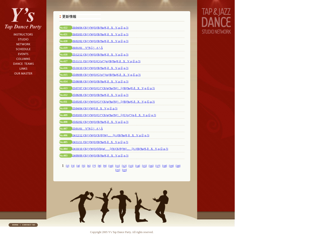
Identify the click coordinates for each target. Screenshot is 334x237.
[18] (164, 166)
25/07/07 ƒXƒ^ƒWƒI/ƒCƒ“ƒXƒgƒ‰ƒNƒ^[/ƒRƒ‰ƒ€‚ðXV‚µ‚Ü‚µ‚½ (113, 88)
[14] (137, 166)
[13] (131, 166)
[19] (171, 166)
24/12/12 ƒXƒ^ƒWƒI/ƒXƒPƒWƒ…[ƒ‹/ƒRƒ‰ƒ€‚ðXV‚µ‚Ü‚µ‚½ (110, 135)
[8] (99, 166)
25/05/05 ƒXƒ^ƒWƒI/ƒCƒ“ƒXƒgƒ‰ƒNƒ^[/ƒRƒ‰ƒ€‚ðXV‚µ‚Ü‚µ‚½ (113, 101)
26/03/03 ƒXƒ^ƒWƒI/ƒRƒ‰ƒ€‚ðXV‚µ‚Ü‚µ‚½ (100, 34)
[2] (67, 166)
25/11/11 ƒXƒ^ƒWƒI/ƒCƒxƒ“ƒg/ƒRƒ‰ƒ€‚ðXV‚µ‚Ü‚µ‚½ (106, 61)
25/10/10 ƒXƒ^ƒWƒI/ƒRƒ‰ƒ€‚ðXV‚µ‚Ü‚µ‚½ (100, 68)
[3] (72, 166)
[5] (83, 166)
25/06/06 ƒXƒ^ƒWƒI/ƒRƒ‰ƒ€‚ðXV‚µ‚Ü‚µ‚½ (100, 95)
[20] (178, 166)
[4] (78, 166)
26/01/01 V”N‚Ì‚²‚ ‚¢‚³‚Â (87, 47)
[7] (94, 166)
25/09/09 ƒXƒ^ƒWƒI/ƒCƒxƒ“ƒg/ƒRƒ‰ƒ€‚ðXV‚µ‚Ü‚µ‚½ (106, 74)
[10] (111, 166)
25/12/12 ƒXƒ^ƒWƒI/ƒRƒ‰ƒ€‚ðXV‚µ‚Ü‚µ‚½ (100, 54)
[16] (151, 166)
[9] (104, 166)
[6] (88, 166)
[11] (117, 166)
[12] (124, 166)
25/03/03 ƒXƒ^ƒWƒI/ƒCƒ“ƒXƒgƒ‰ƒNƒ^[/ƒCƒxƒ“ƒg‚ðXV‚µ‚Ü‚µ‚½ (114, 115)
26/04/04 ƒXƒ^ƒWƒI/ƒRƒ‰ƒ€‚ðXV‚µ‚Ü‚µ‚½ (100, 27)
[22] (124, 170)
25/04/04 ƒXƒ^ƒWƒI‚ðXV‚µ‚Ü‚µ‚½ (94, 108)
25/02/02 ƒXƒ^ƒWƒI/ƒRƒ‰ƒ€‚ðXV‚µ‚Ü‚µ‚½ (100, 121)
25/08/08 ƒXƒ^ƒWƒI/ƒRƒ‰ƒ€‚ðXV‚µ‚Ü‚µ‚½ (100, 81)
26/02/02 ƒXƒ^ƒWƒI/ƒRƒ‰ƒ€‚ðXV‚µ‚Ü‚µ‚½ (100, 41)
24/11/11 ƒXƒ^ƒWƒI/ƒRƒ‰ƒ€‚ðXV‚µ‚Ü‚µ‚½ (100, 142)
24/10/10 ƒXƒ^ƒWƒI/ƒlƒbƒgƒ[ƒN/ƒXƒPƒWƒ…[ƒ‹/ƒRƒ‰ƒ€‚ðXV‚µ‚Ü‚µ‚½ (120, 148)
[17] (158, 166)
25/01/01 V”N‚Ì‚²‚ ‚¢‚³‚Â (87, 128)
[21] (118, 170)
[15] (144, 166)
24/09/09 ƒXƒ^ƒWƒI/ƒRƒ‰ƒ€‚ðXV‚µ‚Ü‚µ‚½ (100, 155)
